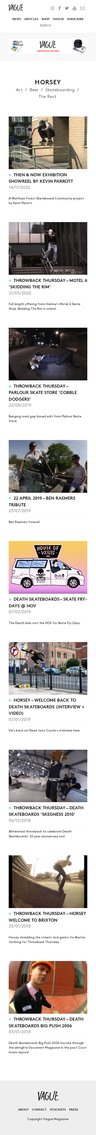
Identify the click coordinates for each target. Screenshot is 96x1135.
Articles (31, 19)
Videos (58, 19)
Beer (33, 90)
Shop (45, 19)
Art (19, 90)
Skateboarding (59, 90)
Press (73, 1109)
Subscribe (75, 19)
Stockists (58, 1109)
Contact (39, 1109)
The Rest (47, 97)
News (16, 19)
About (23, 1109)
